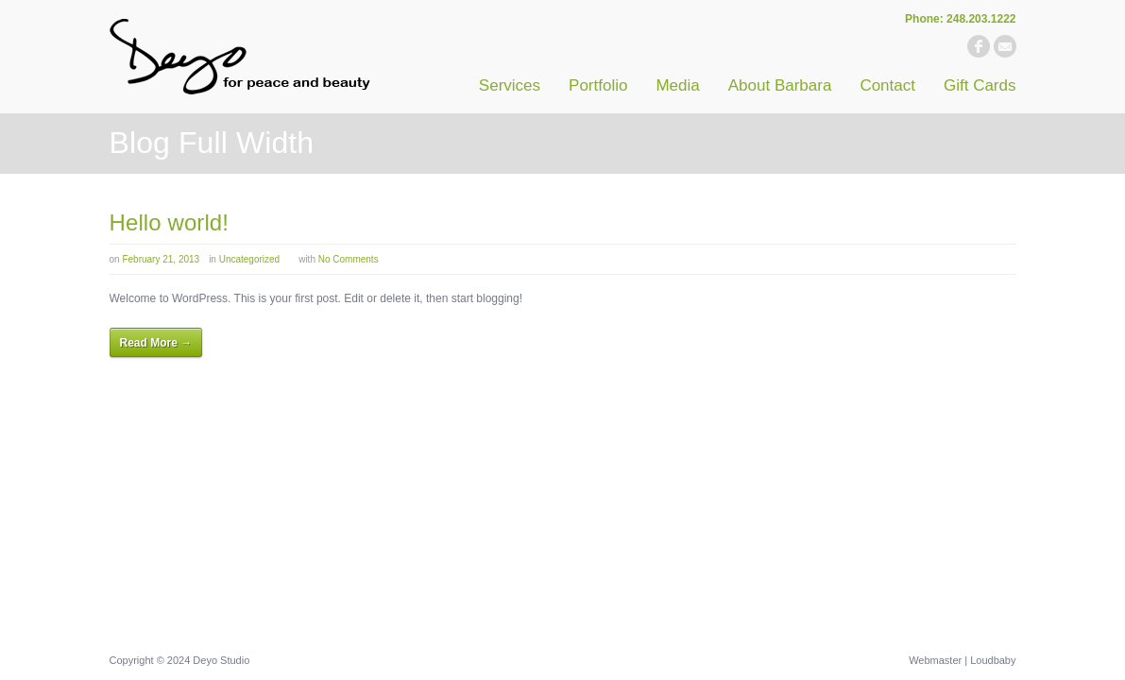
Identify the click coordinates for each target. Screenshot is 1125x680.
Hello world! (170, 222)
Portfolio (598, 85)
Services (509, 85)
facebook (978, 46)
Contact (887, 85)
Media (677, 85)
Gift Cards (980, 85)
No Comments (348, 259)
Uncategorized (249, 259)
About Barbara (780, 85)
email (1005, 46)
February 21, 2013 (160, 259)
